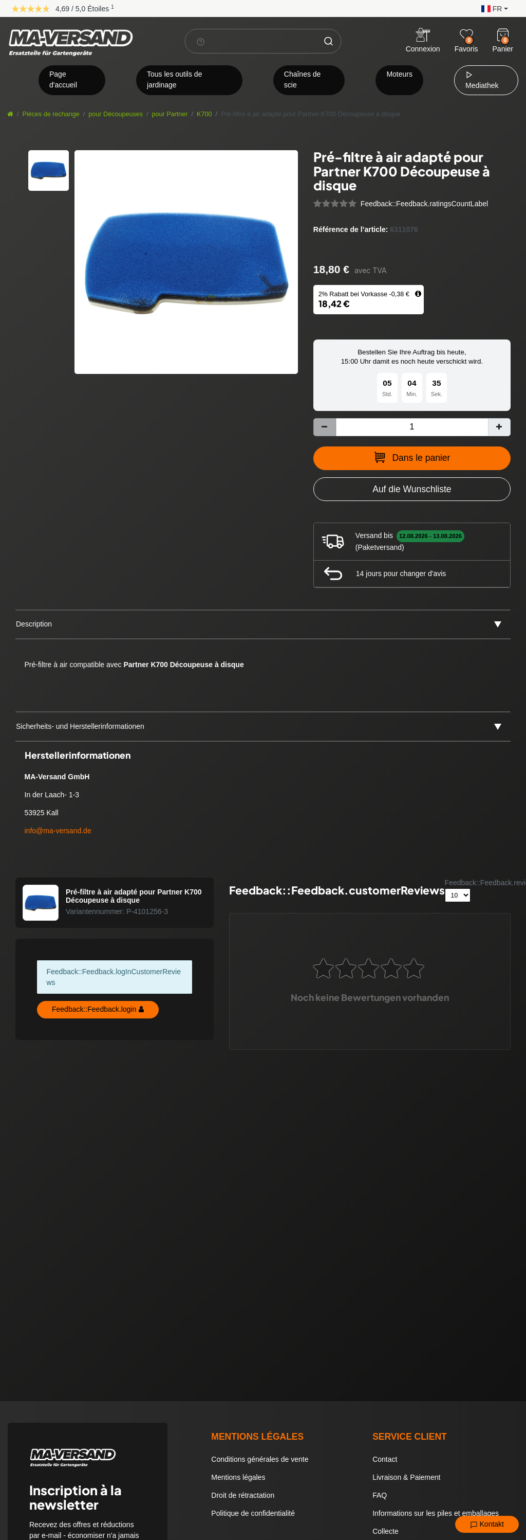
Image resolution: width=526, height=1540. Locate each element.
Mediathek (482, 80)
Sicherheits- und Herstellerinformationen (80, 726)
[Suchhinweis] (200, 42)
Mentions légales (238, 1477)
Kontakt (487, 1524)
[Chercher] (328, 41)
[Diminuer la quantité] (324, 427)
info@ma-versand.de (58, 831)
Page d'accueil (63, 79)
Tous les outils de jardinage (174, 79)
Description (34, 624)
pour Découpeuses (115, 114)
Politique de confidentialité (253, 1513)
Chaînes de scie (302, 79)
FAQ (379, 1495)
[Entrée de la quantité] (412, 427)
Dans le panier (411, 457)
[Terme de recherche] (251, 41)
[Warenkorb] (503, 35)
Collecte (385, 1531)
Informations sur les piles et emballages (435, 1513)
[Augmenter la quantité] (499, 427)
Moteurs (399, 74)
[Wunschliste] (466, 35)
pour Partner (170, 114)
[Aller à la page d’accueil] (10, 114)
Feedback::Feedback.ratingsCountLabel (424, 204)
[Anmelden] (423, 41)
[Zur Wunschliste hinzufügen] (412, 489)
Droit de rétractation (242, 1495)
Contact (384, 1459)
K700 (204, 114)
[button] (492, 8)
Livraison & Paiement (406, 1477)
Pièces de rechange (51, 114)
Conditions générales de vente (259, 1459)
